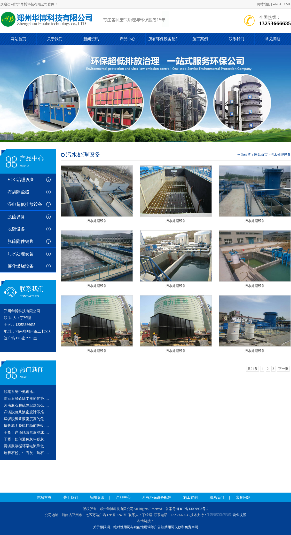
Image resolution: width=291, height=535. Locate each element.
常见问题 (273, 39)
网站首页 (18, 39)
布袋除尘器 (18, 192)
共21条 (252, 369)
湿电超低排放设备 (25, 204)
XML (287, 4)
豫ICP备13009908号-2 (192, 509)
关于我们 (55, 39)
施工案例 (200, 39)
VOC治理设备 (21, 179)
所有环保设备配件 (163, 39)
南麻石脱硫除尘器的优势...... (26, 398)
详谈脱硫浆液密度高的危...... (26, 419)
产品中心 (127, 39)
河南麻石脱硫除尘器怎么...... (26, 405)
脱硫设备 (16, 216)
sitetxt (277, 4)
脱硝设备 (16, 229)
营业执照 (239, 515)
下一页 (283, 369)
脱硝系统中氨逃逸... (20, 392)
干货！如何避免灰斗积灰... (25, 439)
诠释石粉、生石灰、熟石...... (26, 453)
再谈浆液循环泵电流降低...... (26, 446)
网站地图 (263, 4)
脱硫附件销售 (21, 241)
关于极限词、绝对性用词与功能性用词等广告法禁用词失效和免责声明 (145, 527)
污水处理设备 (21, 253)
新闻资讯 (91, 39)
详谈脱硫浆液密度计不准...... (26, 412)
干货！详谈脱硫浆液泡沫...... (26, 432)
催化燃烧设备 (21, 266)
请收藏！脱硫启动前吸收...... (26, 426)
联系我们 (236, 39)
